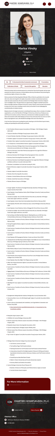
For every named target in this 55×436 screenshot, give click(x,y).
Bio (7, 82)
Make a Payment (35, 410)
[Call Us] (44, 4)
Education (45, 86)
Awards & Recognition (30, 86)
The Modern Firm (34, 433)
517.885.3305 (28, 61)
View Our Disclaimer (33, 431)
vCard (28, 64)
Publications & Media (12, 86)
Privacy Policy (43, 431)
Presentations (45, 82)
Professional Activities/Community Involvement (24, 82)
